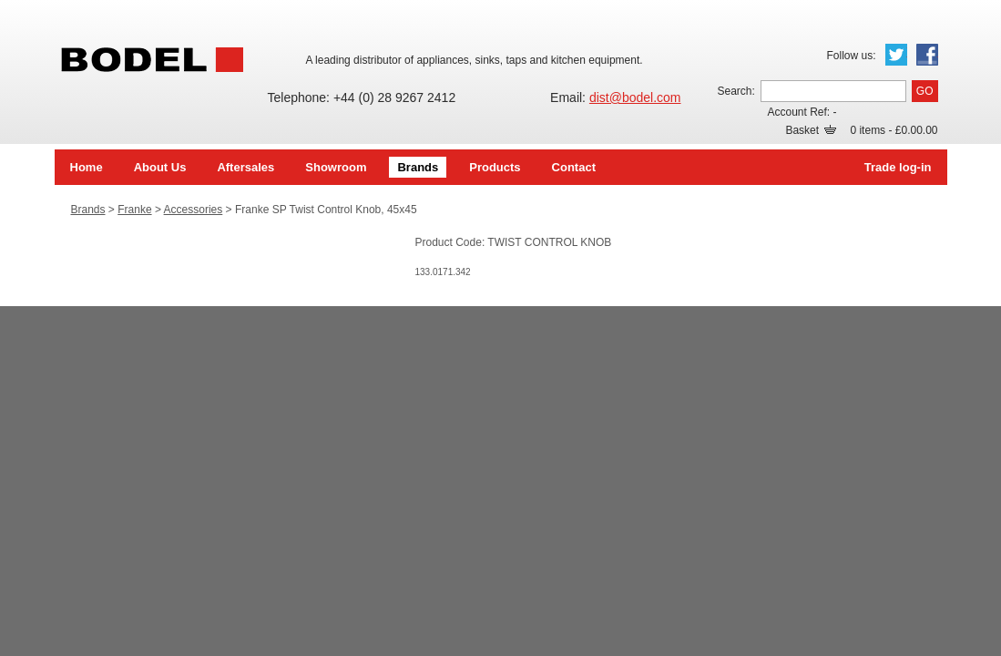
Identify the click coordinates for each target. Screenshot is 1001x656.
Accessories (193, 209)
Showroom (335, 167)
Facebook (927, 55)
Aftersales (245, 167)
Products (494, 167)
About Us (160, 167)
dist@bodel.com (635, 97)
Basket (810, 130)
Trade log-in (898, 167)
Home (86, 167)
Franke (134, 209)
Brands (417, 167)
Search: (735, 91)
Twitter (896, 55)
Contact (574, 167)
